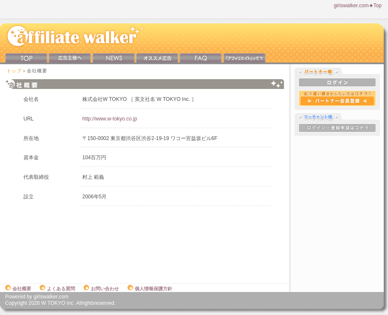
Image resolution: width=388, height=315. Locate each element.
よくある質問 (57, 288)
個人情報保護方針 (149, 288)
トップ (14, 70)
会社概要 (18, 288)
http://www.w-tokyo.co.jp (109, 119)
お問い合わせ (101, 288)
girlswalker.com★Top (358, 6)
